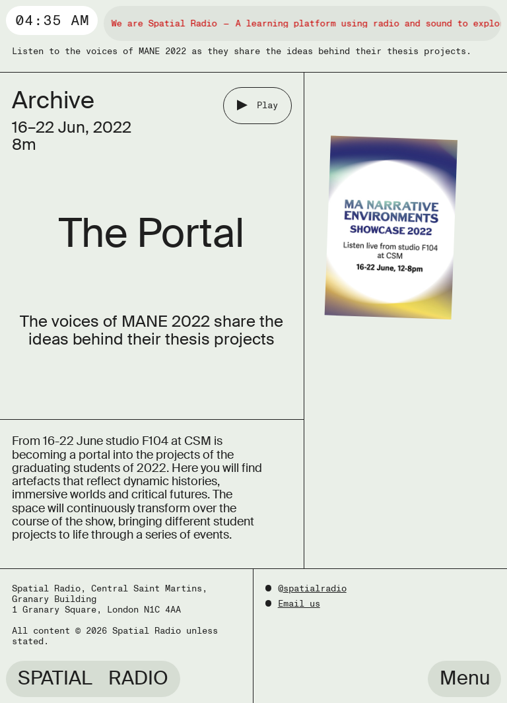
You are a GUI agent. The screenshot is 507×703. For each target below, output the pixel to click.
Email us (299, 603)
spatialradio (315, 588)
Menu (465, 678)
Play (267, 105)
